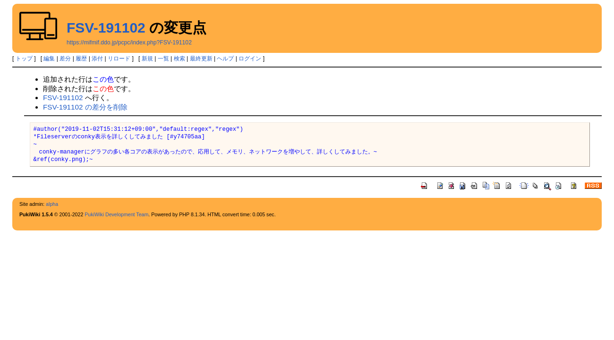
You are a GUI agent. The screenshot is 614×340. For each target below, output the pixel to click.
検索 (179, 58)
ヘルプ (225, 58)
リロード (119, 58)
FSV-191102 (106, 27)
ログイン (250, 58)
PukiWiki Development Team (116, 214)
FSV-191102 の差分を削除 (85, 107)
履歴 (81, 58)
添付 (97, 58)
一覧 (163, 58)
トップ (24, 58)
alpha (52, 204)
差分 (65, 58)
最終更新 (201, 58)
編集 (49, 58)
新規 (147, 58)
